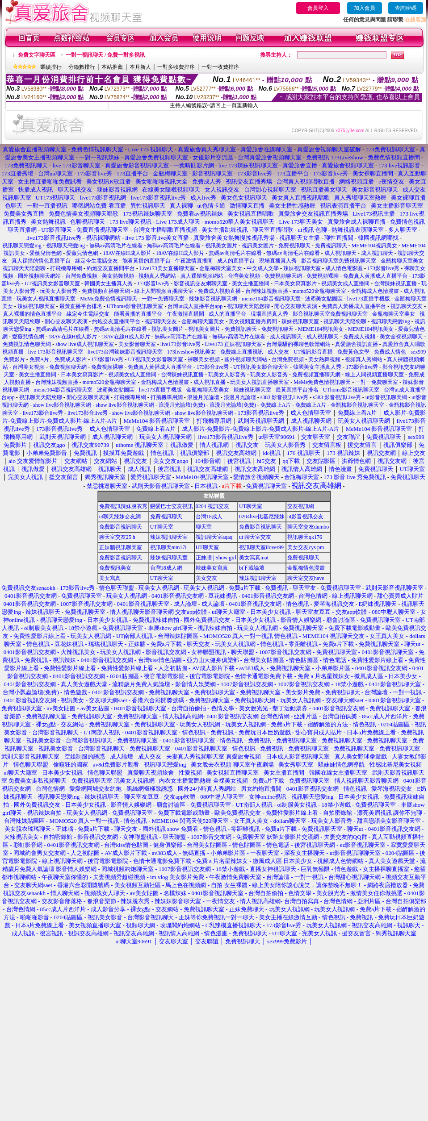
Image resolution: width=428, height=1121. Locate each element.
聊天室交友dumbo (308, 527)
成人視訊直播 (209, 382)
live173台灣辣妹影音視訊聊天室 (125, 352)
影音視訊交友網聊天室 (200, 283)
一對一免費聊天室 (163, 299)
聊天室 (204, 527)
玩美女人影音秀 (58, 291)
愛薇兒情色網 (45, 253)
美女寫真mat (254, 557)
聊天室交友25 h (117, 537)
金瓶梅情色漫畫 (306, 568)
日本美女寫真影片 (295, 283)
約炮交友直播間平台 (111, 268)
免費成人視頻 (359, 336)
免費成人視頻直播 (219, 291)
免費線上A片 (275, 405)
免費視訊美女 (115, 568)
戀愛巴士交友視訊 (171, 506)
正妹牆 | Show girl (216, 557)
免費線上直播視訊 (241, 352)
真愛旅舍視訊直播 (356, 344)
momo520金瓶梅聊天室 (320, 291)
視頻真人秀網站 (157, 276)
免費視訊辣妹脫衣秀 (123, 506)
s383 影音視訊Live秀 (284, 397)
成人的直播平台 (236, 261)
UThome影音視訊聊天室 (135, 306)
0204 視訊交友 (212, 506)
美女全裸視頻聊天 (401, 336)
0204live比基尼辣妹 (262, 516)
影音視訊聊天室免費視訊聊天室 (338, 261)
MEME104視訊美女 (374, 245)
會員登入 (318, 8)
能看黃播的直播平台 (146, 261)
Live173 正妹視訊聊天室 (233, 344)
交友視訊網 (300, 506)
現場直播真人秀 (278, 261)
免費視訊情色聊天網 (27, 344)
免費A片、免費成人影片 (58, 359)
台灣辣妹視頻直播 (266, 291)
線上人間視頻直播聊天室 (163, 291)
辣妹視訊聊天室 (302, 268)
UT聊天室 (250, 506)
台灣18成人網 (166, 568)
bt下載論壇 (251, 568)
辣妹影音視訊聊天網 (213, 299)
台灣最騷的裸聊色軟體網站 (298, 344)
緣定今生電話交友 (96, 261)
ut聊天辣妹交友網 (120, 516)
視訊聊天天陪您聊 (24, 268)
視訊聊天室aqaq (214, 537)
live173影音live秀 (180, 344)
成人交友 (278, 352)
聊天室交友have (305, 578)
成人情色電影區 (344, 268)
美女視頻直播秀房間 (253, 321)
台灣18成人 (209, 516)
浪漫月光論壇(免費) (182, 405)
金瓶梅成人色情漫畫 (375, 291)
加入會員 (364, 8)
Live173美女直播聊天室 (167, 268)
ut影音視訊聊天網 (386, 397)
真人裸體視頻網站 (201, 276)
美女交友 (206, 578)
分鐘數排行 (81, 67)
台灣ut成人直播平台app (195, 306)
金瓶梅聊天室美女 (402, 261)
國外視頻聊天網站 (39, 276)
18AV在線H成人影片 (127, 253)
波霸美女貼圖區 (324, 299)
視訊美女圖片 (221, 245)
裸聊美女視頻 (204, 359)
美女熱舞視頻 (118, 276)
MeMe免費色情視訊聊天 (108, 299)
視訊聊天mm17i (168, 547)
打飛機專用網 (66, 268)
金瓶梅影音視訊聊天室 (357, 405)
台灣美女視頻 (244, 276)
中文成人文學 (263, 268)
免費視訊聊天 (294, 245)
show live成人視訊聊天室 (84, 344)
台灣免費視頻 (81, 276)
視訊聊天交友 (406, 306)
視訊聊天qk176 (304, 537)
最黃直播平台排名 (80, 306)
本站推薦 (112, 67)
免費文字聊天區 (36, 55)
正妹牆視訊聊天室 (120, 547)
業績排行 (51, 67)
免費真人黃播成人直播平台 (375, 276)
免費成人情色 (390, 352)
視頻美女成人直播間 (345, 283)
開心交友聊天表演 (295, 306)
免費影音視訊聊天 (120, 527)
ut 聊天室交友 (255, 537)
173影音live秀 (383, 268)
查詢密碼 (405, 8)
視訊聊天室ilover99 (261, 547)
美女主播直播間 (250, 283)
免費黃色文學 (353, 352)
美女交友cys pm (305, 547)
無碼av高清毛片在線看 (116, 245)
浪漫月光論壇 (203, 397)
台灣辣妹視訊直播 (395, 283)
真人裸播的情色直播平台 (41, 261)
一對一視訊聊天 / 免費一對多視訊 (105, 55)
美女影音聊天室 (137, 344)
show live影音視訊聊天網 (62, 405)
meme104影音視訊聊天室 (271, 299)
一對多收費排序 (176, 67)
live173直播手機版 (368, 299)
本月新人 (140, 67)
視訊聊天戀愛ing (22, 245)
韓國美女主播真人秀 (108, 283)
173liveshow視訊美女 (191, 352)
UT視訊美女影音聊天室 (52, 283)
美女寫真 (110, 578)
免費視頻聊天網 (283, 276)
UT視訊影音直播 (313, 352)
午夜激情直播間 (194, 261)
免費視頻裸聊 (322, 276)
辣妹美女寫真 (212, 568)
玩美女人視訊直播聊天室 (46, 299)
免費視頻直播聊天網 (106, 291)
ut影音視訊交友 (305, 516)
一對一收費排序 (220, 67)
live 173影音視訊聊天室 (55, 352)
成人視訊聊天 (340, 253)
